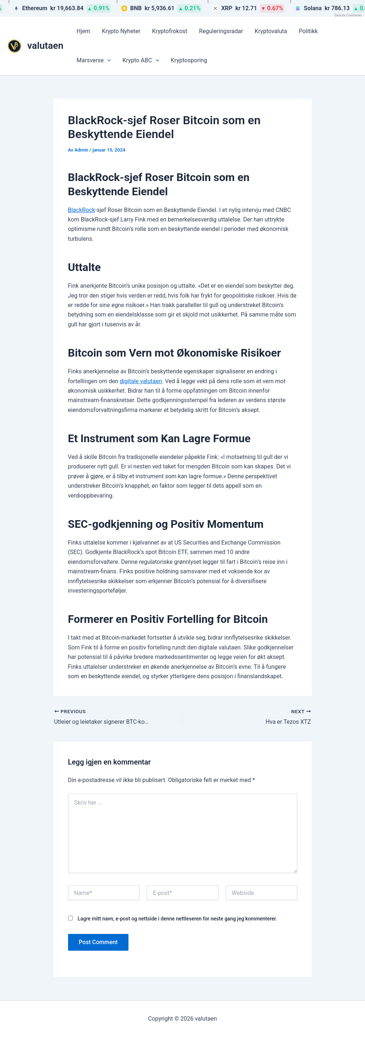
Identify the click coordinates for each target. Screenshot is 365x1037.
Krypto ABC (141, 60)
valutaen (45, 45)
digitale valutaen (141, 381)
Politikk (308, 31)
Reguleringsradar (221, 31)
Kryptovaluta (271, 31)
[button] (107, 60)
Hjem (83, 31)
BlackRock (81, 210)
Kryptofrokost (169, 31)
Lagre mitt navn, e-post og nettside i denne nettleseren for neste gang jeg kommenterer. (177, 919)
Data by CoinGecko (348, 15)
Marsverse (93, 60)
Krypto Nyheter (121, 31)
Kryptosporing (189, 60)
